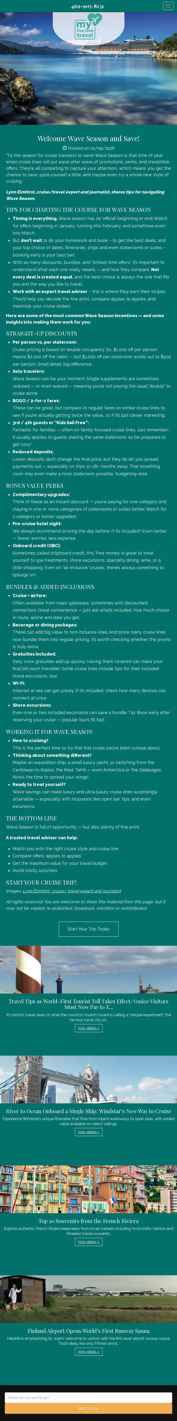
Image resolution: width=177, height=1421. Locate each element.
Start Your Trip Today (89, 928)
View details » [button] (88, 1028)
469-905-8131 (87, 6)
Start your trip (88, 1408)
